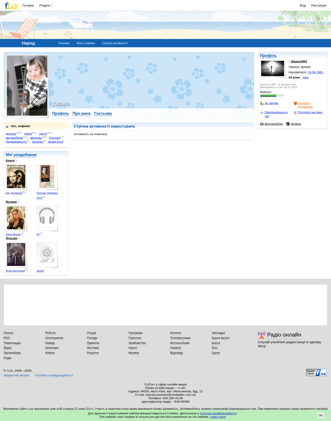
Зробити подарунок (303, 105)
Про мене (82, 113)
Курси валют (221, 338)
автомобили (14, 137)
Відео (8, 347)
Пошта (8, 333)
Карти (132, 347)
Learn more (218, 416)
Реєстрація (318, 5)
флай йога (55, 141)
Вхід (303, 5)
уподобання (25, 155)
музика (293, 124)
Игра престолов (15, 270)
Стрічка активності (114, 43)
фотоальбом (271, 124)
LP (38, 234)
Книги (10, 160)
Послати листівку (307, 112)
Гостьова (103, 113)
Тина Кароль (13, 234)
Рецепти (93, 352)
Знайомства (137, 343)
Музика (11, 202)
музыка (11, 133)
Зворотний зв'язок (16, 375)
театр (43, 133)
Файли (50, 352)
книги (28, 133)
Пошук (91, 333)
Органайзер (12, 352)
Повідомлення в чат (274, 114)
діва (305, 77)
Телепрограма (180, 338)
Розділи (44, 5)
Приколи (93, 343)
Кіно (215, 347)
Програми (135, 333)
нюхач (40, 270)
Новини (175, 347)
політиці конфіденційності (218, 413)
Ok (320, 415)
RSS (7, 338)
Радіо (7, 358)
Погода (92, 338)
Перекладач (12, 343)
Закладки (218, 333)
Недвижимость (16, 141)
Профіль (268, 55)
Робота (50, 333)
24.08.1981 (315, 72)
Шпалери (51, 347)
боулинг (54, 137)
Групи (216, 352)
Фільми (11, 238)
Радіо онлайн (284, 335)
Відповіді (176, 352)
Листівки (93, 347)
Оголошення (54, 338)
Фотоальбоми (180, 343)
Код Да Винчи (14, 193)
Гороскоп (134, 338)
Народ (49, 343)
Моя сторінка (86, 43)
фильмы (36, 137)
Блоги (216, 343)
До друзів (269, 103)
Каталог (175, 333)
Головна (28, 5)
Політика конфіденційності (54, 375)
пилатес (37, 141)
